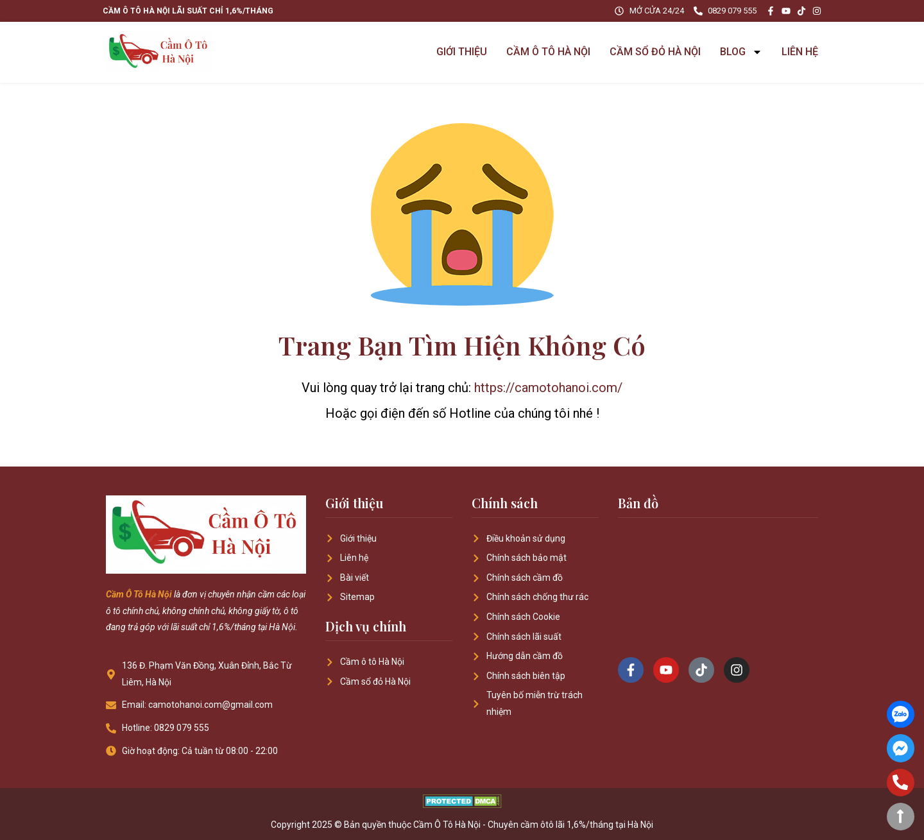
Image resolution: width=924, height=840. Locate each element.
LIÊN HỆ (800, 52)
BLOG (741, 52)
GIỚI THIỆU (461, 52)
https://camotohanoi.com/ (548, 387)
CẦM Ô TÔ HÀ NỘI (548, 52)
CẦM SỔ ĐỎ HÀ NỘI (655, 52)
